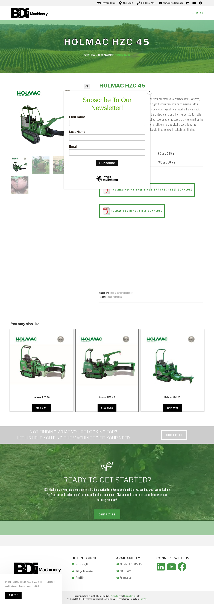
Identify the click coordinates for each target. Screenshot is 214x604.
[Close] (149, 91)
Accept (13, 595)
